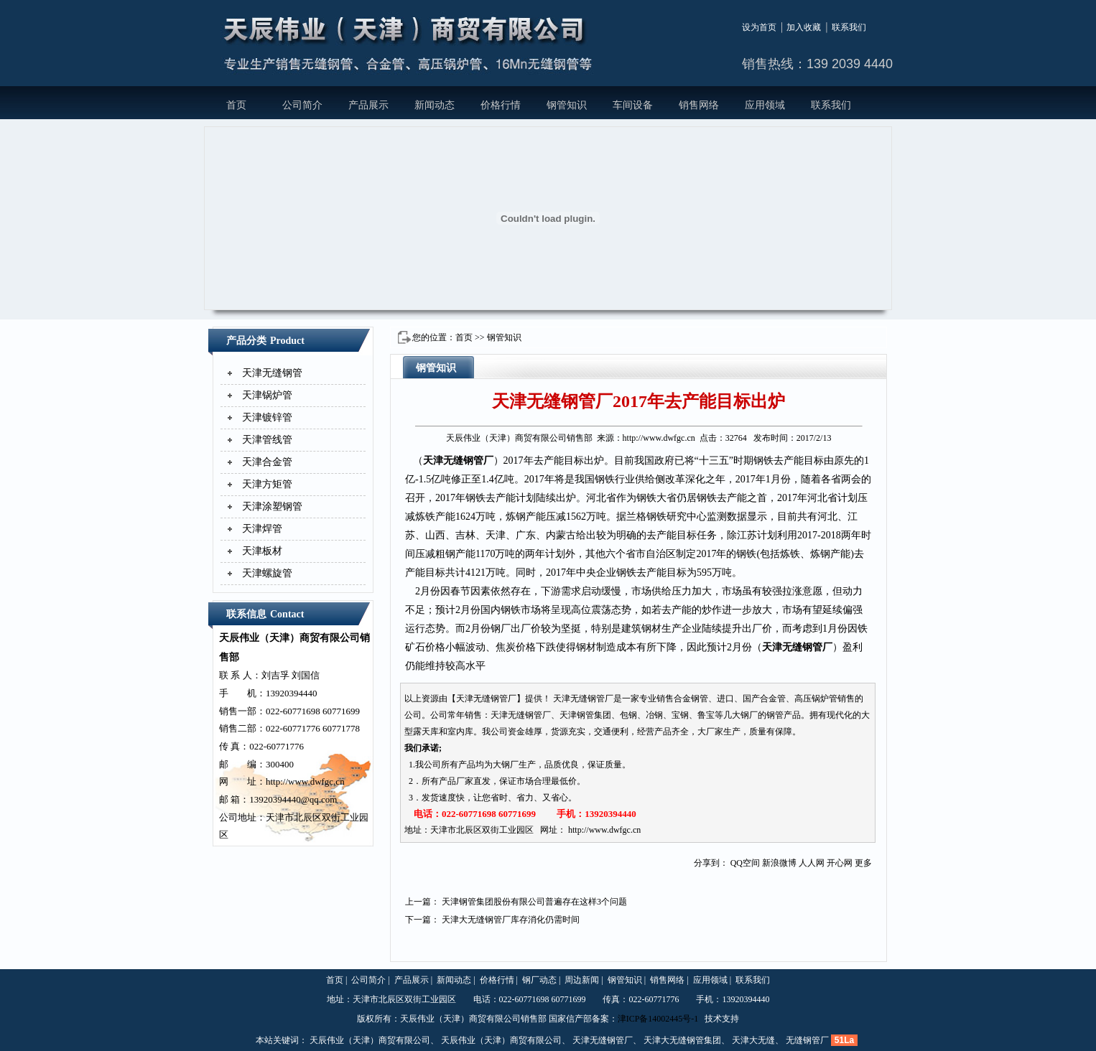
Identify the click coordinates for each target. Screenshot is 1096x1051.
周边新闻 (582, 980)
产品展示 (368, 105)
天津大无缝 (753, 1040)
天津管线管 (267, 439)
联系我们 (849, 27)
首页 (236, 105)
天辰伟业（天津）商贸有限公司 (370, 1040)
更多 (863, 863)
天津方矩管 (267, 484)
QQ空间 (745, 863)
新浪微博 (779, 863)
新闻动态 (434, 105)
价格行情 (500, 105)
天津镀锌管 (267, 417)
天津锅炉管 (267, 395)
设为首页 (759, 27)
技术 (713, 1019)
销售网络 (699, 105)
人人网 (812, 863)
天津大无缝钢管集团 (682, 1040)
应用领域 (765, 105)
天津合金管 (267, 462)
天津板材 (262, 551)
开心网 (840, 863)
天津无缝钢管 (272, 373)
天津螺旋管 (267, 573)
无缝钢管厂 (807, 1040)
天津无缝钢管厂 (458, 460)
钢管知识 (567, 105)
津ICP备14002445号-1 (658, 1019)
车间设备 (633, 105)
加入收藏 (803, 27)
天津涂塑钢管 (272, 506)
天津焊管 (262, 528)
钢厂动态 (539, 980)
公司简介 (302, 105)
